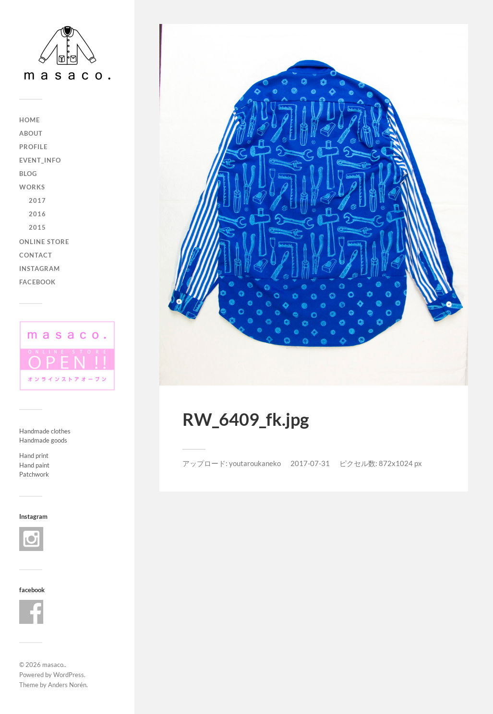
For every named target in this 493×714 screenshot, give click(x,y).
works (32, 187)
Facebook (37, 282)
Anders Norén (67, 685)
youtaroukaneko (255, 463)
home (29, 120)
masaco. (53, 664)
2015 (37, 227)
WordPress (68, 675)
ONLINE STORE (44, 242)
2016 (37, 214)
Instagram (39, 268)
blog (28, 173)
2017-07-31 (310, 463)
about (31, 133)
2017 (37, 200)
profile (33, 147)
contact (35, 255)
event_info (40, 160)
